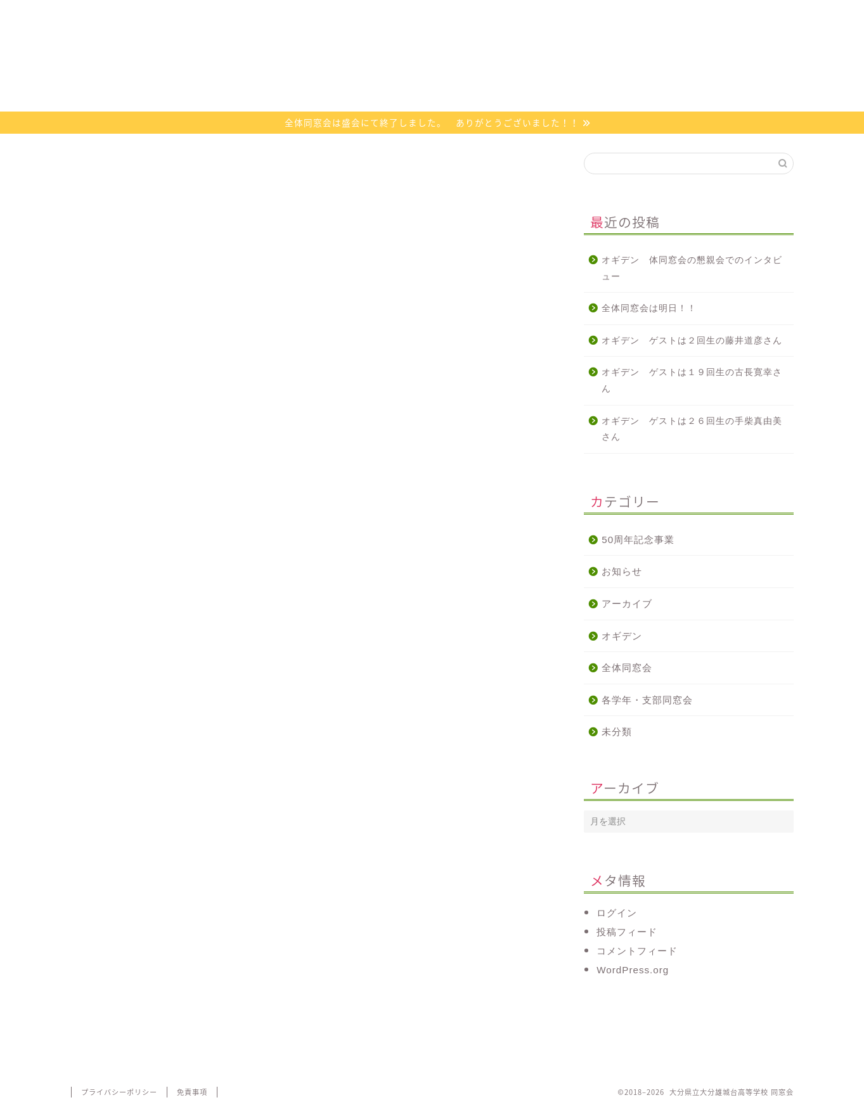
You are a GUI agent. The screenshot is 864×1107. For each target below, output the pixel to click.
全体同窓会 (627, 667)
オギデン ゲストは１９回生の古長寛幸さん (692, 381)
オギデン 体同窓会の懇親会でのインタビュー (692, 268)
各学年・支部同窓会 (647, 699)
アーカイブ (627, 603)
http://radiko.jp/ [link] (108, 701)
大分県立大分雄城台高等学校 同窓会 (432, 72)
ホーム (131, 15)
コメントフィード (637, 950)
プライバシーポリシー (119, 1092)
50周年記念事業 (638, 539)
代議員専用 (733, 15)
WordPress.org (632, 969)
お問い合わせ (612, 15)
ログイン (616, 912)
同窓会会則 (251, 15)
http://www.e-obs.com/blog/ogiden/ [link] (155, 677)
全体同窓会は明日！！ (649, 308)
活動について (372, 15)
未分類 (617, 731)
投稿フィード (626, 931)
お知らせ (622, 571)
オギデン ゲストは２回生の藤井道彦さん (692, 340)
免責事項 (192, 1092)
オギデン (491, 15)
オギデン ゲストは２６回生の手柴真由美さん (692, 429)
